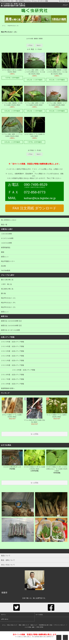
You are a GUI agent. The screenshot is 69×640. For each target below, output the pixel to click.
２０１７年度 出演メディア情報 (34, 379)
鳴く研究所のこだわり (34, 220)
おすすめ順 (29, 38)
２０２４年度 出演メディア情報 (34, 346)
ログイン (3, 614)
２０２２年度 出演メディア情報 (34, 356)
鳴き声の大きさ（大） (13, 25)
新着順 (41, 38)
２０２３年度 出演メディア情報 (34, 351)
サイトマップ (63, 1)
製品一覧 (34, 224)
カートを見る (39, 614)
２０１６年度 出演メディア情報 (34, 384)
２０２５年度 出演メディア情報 (34, 342)
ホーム (3, 25)
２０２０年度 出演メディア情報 (34, 365)
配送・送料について (24, 625)
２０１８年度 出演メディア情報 (34, 374)
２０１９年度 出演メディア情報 (34, 370)
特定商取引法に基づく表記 (45, 625)
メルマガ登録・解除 (29, 627)
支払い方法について (12, 625)
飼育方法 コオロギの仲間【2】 (34, 325)
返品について (34, 625)
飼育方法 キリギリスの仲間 (34, 330)
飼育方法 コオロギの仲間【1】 (34, 321)
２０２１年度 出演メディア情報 (34, 360)
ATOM (41, 627)
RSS (38, 627)
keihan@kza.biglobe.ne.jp (40, 198)
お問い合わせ (4, 619)
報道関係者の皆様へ (34, 388)
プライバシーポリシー (59, 625)
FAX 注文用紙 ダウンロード (34, 208)
